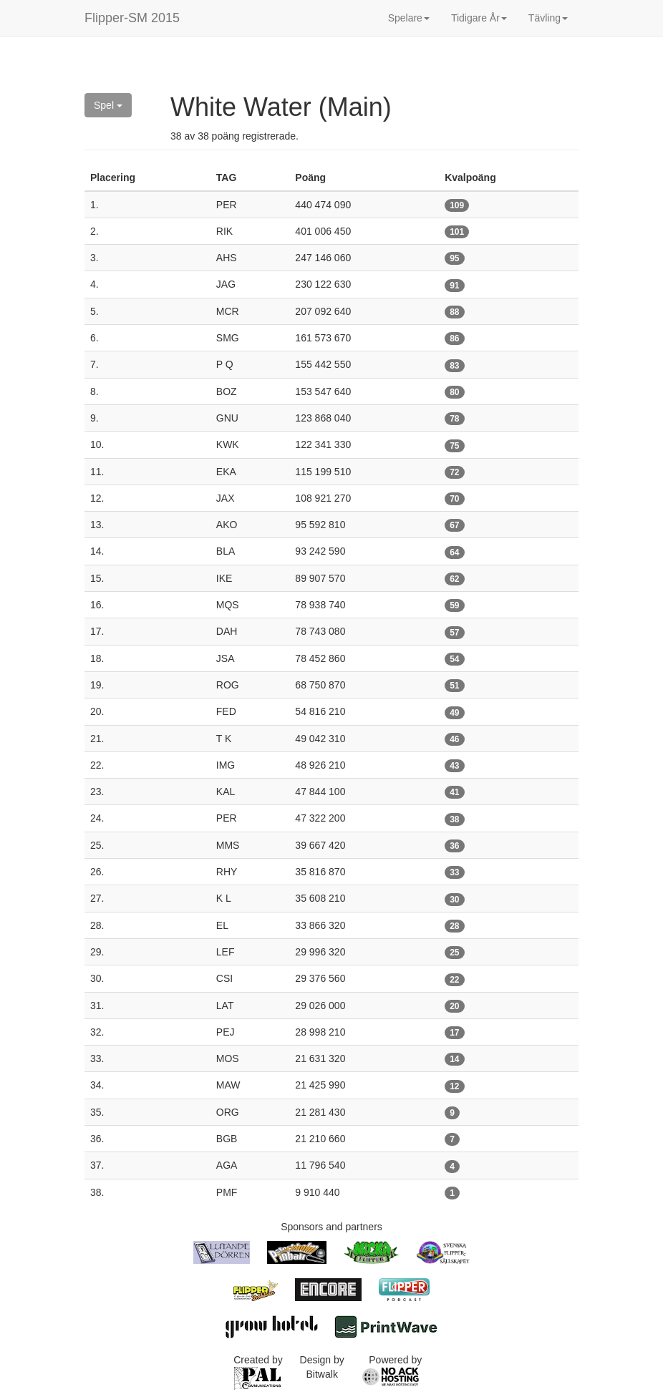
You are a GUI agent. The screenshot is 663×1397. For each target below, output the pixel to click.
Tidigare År (479, 18)
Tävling (548, 18)
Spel (108, 105)
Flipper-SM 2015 (132, 18)
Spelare (409, 18)
